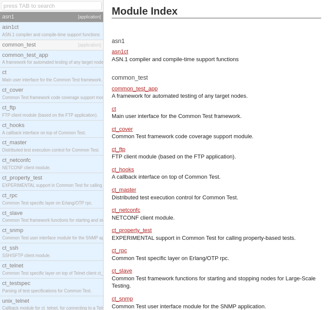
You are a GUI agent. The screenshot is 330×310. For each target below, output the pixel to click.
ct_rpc (119, 250)
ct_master (124, 189)
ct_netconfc (126, 210)
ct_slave (122, 270)
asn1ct (120, 51)
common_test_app (135, 88)
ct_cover (122, 129)
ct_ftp (118, 149)
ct (114, 108)
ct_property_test (132, 230)
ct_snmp (122, 298)
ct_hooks (123, 169)
